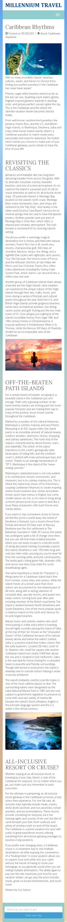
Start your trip (33, 915)
